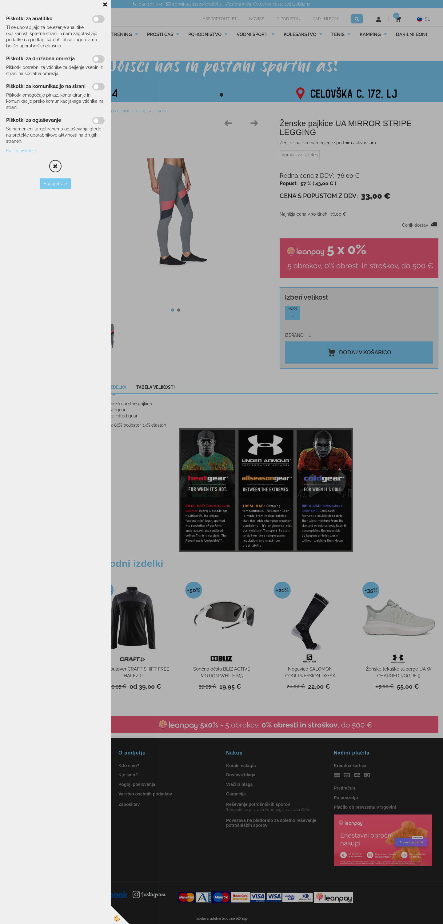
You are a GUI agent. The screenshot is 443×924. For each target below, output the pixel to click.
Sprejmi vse (55, 183)
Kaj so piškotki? (21, 150)
